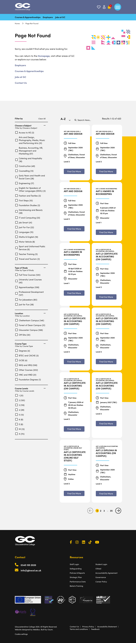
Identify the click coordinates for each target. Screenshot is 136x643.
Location (30, 313)
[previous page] (90, 511)
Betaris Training (76, 586)
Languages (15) (24, 232)
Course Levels (30, 388)
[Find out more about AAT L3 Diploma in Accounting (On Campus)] (106, 493)
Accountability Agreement (106, 573)
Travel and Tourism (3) (27, 258)
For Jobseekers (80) (26, 299)
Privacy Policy (88, 626)
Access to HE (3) (24, 132)
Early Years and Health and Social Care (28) (30, 177)
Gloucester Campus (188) (29, 329)
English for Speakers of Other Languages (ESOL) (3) (30, 189)
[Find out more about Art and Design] (74, 171)
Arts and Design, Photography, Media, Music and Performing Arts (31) (30, 140)
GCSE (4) (21, 360)
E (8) (19, 424)
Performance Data (78, 581)
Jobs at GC (60, 17)
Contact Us (21, 82)
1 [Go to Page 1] (97, 511)
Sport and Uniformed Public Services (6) (30, 248)
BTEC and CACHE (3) (27, 355)
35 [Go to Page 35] (111, 511)
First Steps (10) (24, 200)
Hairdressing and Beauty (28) (29, 211)
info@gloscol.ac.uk (31, 570)
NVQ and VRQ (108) (26, 365)
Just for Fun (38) (24, 304)
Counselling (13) (24, 170)
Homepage (44, 55)
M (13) (20, 429)
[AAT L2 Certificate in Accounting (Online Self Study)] (75, 456)
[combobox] (66, 120)
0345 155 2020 (28, 565)
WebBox (36, 629)
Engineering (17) (24, 183)
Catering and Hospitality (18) (28, 160)
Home (17, 23)
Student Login (101, 564)
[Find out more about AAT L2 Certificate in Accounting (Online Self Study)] (74, 493)
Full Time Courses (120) (27, 274)
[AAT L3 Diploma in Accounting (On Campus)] (107, 453)
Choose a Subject (30, 125)
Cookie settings (21, 634)
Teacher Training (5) (26, 254)
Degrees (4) (22, 350)
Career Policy (101, 581)
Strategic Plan (76, 577)
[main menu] (117, 7)
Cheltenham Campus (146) (29, 320)
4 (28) (19, 409)
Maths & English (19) (26, 236)
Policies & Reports (77, 573)
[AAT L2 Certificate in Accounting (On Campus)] (107, 256)
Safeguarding (76, 568)
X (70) (19, 433)
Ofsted (98, 568)
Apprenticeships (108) (27, 287)
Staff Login (74, 564)
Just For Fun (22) (24, 227)
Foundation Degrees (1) (28, 379)
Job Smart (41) (23, 222)
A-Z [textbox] (63, 118)
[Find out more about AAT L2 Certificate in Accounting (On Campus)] (106, 297)
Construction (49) (25, 166)
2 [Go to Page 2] (100, 511)
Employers (48, 17)
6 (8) (19, 419)
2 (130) (20, 400)
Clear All (42, 118)
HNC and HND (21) (25, 374)
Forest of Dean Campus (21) (30, 325)
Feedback (95, 629)
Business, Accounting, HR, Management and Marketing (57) (29, 150)
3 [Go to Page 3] (104, 511)
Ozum (50, 629)
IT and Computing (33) (27, 217)
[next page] (118, 511)
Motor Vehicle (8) (25, 241)
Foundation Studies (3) (27, 205)
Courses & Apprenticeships (27, 17)
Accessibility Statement (107, 626)
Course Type (30, 344)
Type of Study (30, 268)
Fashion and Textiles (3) (28, 195)
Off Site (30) (22, 334)
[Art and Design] (73, 133)
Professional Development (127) (29, 293)
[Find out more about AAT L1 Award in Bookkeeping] (106, 232)
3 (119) (19, 405)
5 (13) (19, 414)
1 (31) (19, 395)
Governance (100, 577)
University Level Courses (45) (28, 281)
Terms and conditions (79, 629)
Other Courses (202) (26, 369)
